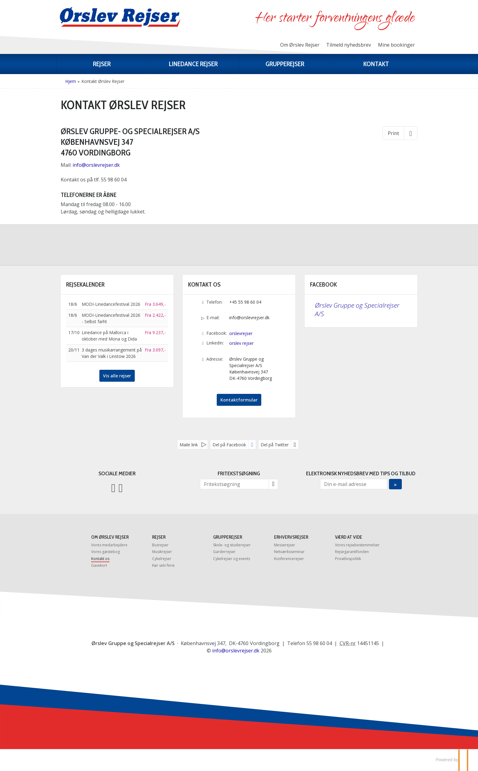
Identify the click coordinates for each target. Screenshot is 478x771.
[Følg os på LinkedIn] (121, 487)
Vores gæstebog (105, 551)
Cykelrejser (161, 558)
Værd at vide (348, 537)
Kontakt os (100, 558)
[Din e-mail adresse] (353, 484)
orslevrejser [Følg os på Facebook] (240, 333)
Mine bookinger (396, 44)
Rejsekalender (85, 284)
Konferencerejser (289, 558)
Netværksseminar (289, 551)
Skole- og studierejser (232, 545)
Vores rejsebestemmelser (357, 545)
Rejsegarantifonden (352, 551)
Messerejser (284, 545)
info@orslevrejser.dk (97, 165)
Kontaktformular (239, 400)
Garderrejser (224, 551)
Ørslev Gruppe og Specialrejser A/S (357, 309)
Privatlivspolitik (348, 558)
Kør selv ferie (163, 565)
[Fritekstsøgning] (234, 484)
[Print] (400, 133)
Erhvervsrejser (291, 537)
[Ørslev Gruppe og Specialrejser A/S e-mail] (235, 650)
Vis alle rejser (117, 376)
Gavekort (99, 565)
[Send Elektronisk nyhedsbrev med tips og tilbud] (395, 484)
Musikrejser (162, 551)
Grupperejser (227, 537)
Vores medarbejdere (109, 545)
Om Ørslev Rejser (299, 44)
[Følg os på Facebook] (113, 487)
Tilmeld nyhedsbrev (348, 44)
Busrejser (160, 545)
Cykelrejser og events (231, 558)
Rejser (159, 537)
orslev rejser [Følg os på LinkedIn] (241, 343)
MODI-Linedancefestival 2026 (111, 304)
